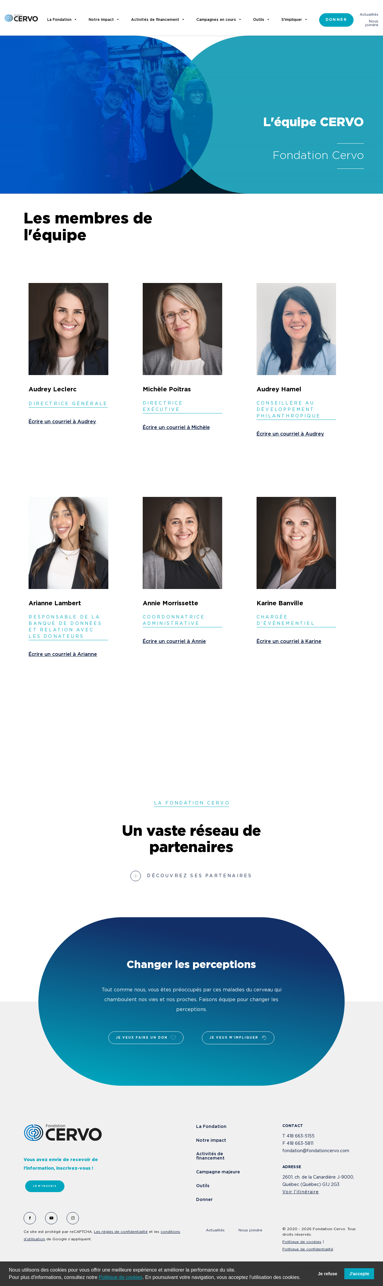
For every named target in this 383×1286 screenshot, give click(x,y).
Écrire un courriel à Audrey (62, 422)
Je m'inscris (44, 1186)
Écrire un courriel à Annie (174, 641)
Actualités (369, 14)
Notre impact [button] (101, 19)
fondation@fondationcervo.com (315, 1151)
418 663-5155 (301, 1136)
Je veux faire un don (146, 1038)
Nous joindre (371, 23)
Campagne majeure (218, 1172)
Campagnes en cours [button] (216, 19)
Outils (202, 1186)
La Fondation (211, 1127)
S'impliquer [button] (291, 19)
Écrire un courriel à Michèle (176, 427)
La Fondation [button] (59, 19)
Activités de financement (210, 1156)
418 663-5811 (300, 1143)
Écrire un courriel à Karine (289, 641)
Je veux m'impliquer (238, 1037)
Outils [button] (258, 19)
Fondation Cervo (21, 17)
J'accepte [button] (359, 1273)
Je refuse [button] (327, 1273)
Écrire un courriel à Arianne (63, 654)
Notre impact (211, 1140)
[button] (303, 1278)
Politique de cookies (120, 1277)
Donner (336, 19)
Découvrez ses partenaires (199, 876)
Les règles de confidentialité (121, 1232)
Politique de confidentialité (307, 1249)
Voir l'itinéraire (300, 1192)
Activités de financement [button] (155, 19)
